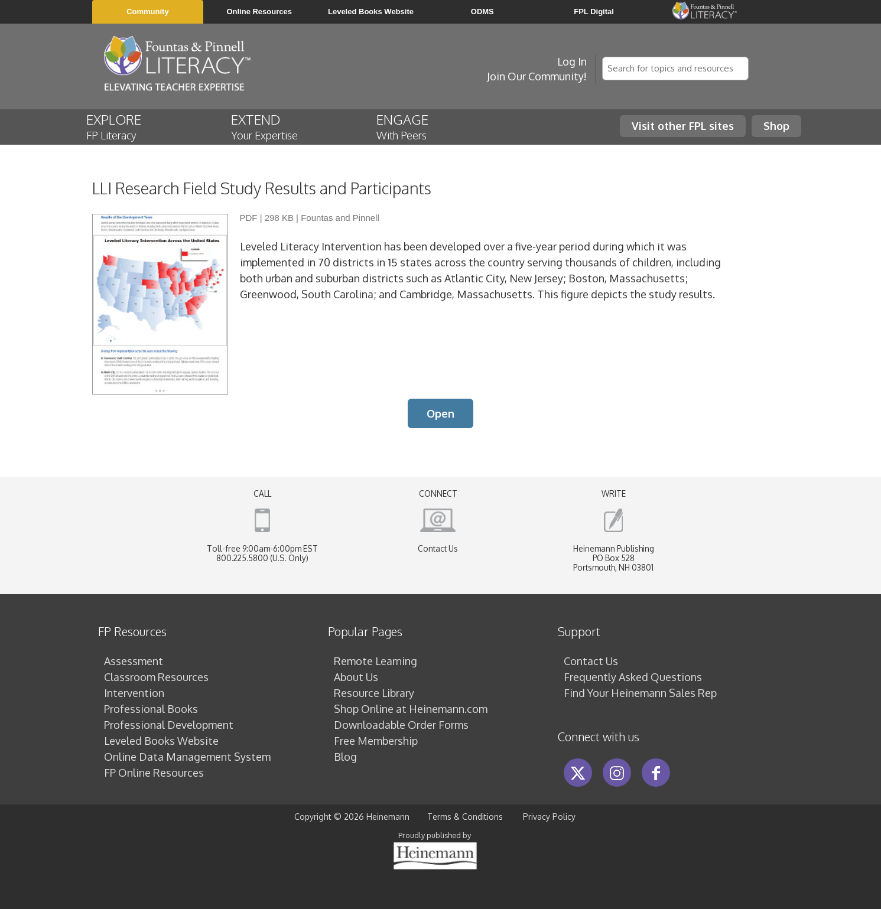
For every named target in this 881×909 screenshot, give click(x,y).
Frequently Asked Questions (633, 676)
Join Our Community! (537, 76)
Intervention (134, 692)
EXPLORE (123, 126)
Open (440, 413)
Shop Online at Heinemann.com (410, 708)
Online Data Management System (187, 756)
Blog (345, 756)
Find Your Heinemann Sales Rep (640, 692)
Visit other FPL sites (683, 125)
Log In (572, 61)
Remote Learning (375, 660)
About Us (356, 676)
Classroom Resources (156, 676)
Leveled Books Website (161, 740)
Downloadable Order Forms (401, 724)
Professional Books (151, 708)
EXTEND (265, 126)
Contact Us (438, 548)
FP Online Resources (154, 772)
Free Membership (376, 740)
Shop (776, 125)
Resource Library (374, 692)
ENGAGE (412, 126)
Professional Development (168, 724)
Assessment (133, 660)
